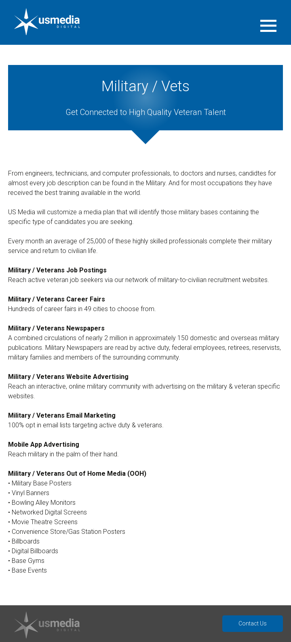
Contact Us (252, 623)
